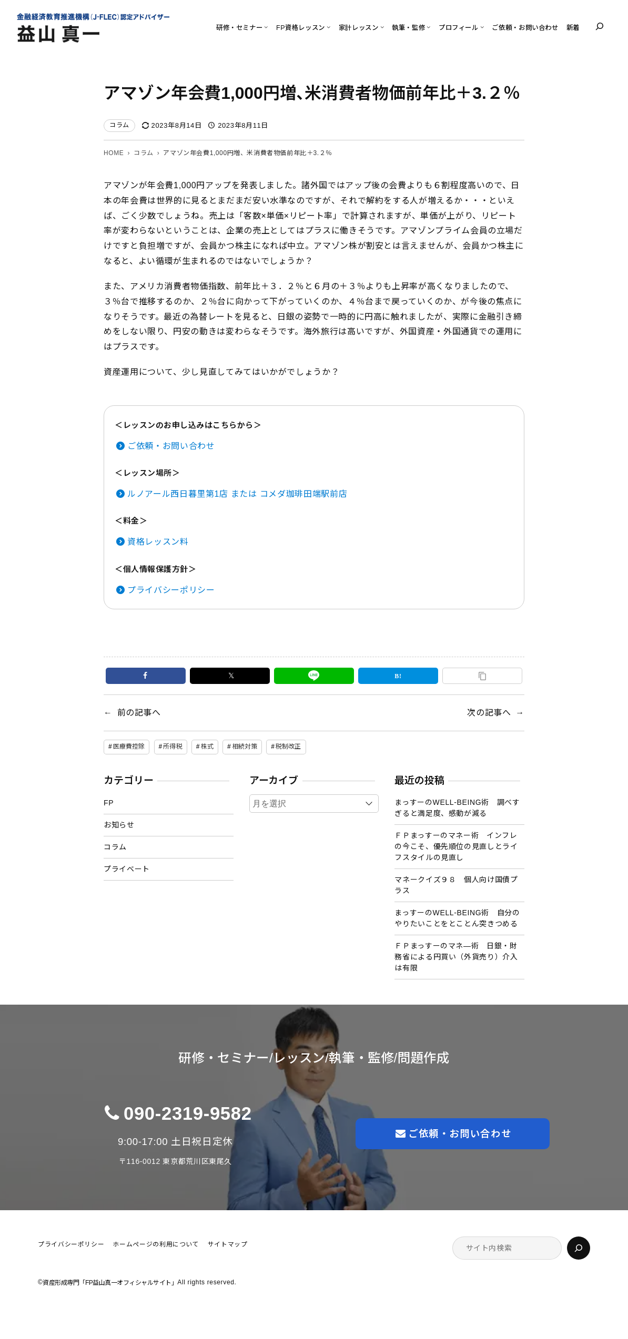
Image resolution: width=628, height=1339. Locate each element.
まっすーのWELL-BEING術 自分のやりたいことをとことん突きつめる (457, 918)
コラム (119, 125)
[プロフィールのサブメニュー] (482, 26)
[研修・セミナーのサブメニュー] (266, 26)
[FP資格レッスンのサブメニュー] (328, 26)
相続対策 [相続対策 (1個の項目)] (244, 746)
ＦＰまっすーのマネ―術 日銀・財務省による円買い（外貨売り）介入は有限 (456, 957)
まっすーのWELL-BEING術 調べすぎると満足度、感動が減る (457, 807)
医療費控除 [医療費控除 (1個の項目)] (129, 746)
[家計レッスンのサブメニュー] (382, 26)
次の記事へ (489, 712)
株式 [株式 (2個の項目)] (207, 746)
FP (109, 803)
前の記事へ (139, 712)
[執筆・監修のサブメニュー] (428, 26)
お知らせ (119, 825)
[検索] (578, 1248)
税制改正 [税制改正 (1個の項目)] (288, 746)
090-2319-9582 (188, 1113)
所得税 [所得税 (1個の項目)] (172, 746)
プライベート (127, 869)
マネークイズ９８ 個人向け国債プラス (456, 885)
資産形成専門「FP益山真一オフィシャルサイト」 (110, 1282)
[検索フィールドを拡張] (599, 26)
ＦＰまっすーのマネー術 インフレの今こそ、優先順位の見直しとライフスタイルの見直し (456, 846)
